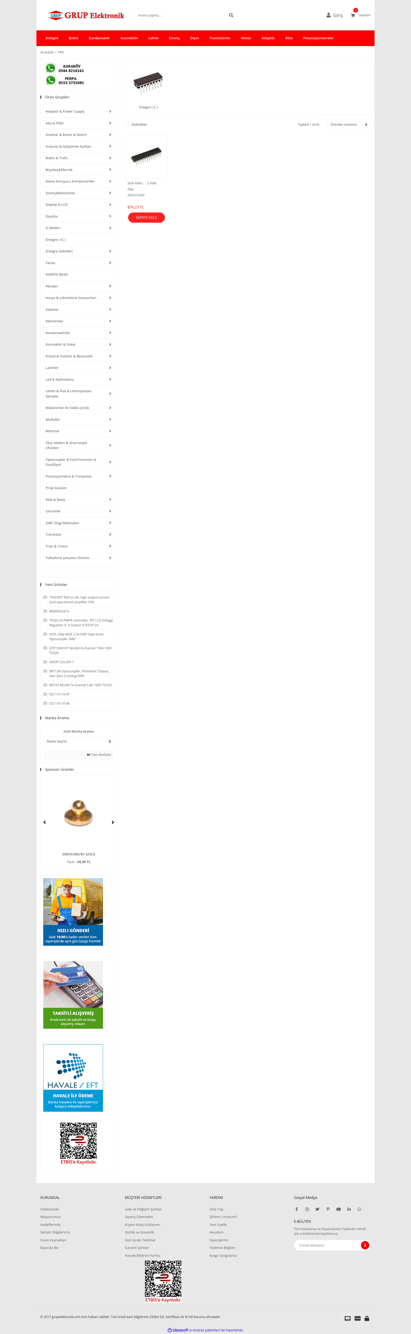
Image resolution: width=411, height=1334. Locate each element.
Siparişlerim (218, 1240)
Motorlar (53, 431)
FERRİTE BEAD (57, 274)
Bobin (73, 38)
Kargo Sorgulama (223, 1255)
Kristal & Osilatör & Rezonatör (69, 356)
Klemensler (54, 321)
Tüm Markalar (99, 754)
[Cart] (361, 15)
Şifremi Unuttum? (223, 1216)
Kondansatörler (58, 332)
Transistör (54, 534)
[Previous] (44, 822)
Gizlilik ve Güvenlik (139, 1232)
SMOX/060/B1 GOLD (78, 854)
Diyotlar (52, 216)
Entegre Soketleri (59, 251)
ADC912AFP (136, 195)
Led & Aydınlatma (60, 379)
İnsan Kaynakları (53, 1240)
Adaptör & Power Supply (65, 111)
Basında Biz (49, 1247)
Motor (246, 38)
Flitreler (52, 286)
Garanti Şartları (137, 1247)
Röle (289, 38)
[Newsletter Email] (332, 1245)
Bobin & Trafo (57, 158)
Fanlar (51, 263)
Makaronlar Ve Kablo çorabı (67, 407)
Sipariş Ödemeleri (139, 1216)
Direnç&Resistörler (60, 193)
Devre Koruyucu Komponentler (70, 181)
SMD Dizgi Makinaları (62, 523)
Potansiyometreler (318, 38)
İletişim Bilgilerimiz (55, 1232)
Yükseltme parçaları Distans (68, 557)
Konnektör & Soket (60, 344)
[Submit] (365, 1245)
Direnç (174, 38)
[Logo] (78, 15)
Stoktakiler (139, 124)
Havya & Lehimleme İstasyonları (71, 297)
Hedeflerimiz (50, 1224)
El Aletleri (53, 227)
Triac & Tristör (57, 546)
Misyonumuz (50, 1216)
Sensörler (53, 511)
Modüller (53, 419)
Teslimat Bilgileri (222, 1247)
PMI (61, 52)
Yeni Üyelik (218, 1224)
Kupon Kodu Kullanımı (142, 1224)
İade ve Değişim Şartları (143, 1209)
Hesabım (216, 1232)
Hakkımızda (49, 1209)
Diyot (194, 38)
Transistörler (219, 38)
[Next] (113, 822)
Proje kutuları (56, 487)
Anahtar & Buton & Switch (66, 134)
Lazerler (52, 367)
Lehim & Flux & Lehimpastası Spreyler (68, 393)
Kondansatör (99, 38)
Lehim (153, 38)
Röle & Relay (55, 499)
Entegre (52, 38)
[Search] (177, 15)
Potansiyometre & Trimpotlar (69, 476)
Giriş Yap (216, 1209)
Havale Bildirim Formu (142, 1255)
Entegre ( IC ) (56, 239)
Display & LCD (57, 204)
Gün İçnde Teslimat (140, 1240)
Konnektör (129, 38)
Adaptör (268, 38)
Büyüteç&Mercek (59, 169)
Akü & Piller (55, 123)
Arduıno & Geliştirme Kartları (68, 146)
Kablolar (52, 309)
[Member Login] (337, 15)
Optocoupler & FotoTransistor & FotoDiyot (71, 462)
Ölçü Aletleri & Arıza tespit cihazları (66, 445)
